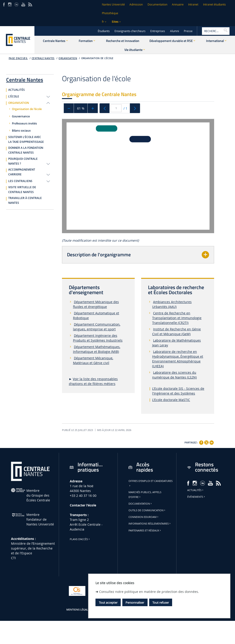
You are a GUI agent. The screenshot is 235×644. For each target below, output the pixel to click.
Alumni (174, 31)
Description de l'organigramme (99, 254)
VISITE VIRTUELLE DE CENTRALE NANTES (22, 189)
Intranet (193, 4)
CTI (13, 558)
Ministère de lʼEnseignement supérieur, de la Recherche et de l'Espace (33, 548)
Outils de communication (147, 510)
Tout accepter (108, 602)
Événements (196, 496)
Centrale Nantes (43, 58)
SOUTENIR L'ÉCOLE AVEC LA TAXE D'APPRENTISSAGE (26, 139)
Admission (136, 4)
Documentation (157, 4)
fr (103, 21)
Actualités (195, 490)
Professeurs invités (24, 123)
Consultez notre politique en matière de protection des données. (149, 591)
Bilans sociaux (21, 131)
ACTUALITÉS (16, 90)
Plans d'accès (80, 539)
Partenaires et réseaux (145, 530)
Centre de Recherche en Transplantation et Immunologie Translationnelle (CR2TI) (176, 318)
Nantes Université (113, 4)
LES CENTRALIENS (20, 181)
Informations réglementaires (150, 523)
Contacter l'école (83, 505)
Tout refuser (160, 602)
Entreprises (157, 31)
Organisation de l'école (97, 58)
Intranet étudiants (214, 4)
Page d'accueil (18, 58)
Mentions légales (78, 609)
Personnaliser (135, 602)
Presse (188, 31)
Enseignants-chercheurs (130, 31)
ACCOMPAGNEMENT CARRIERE (21, 172)
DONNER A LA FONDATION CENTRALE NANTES (25, 150)
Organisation (68, 58)
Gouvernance (21, 116)
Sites (115, 22)
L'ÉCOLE (13, 96)
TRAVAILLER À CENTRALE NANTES (25, 200)
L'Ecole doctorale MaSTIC (171, 400)
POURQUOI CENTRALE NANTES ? (23, 161)
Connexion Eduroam (144, 517)
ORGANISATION (18, 103)
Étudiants (104, 31)
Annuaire (178, 4)
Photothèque (110, 13)
